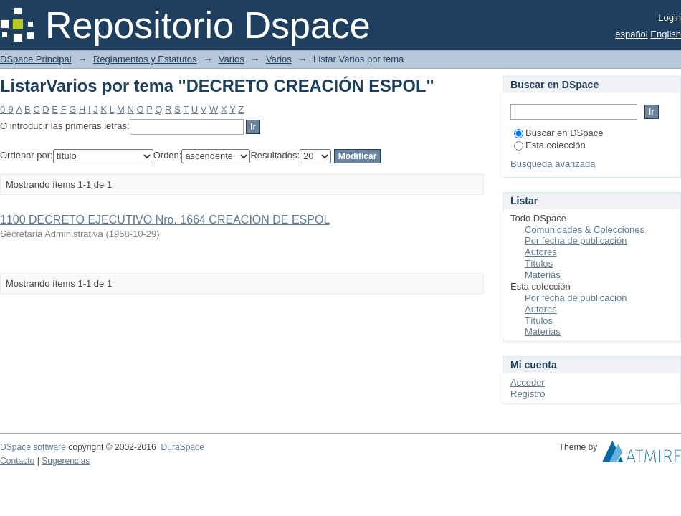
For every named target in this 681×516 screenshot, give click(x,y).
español (631, 34)
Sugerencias (66, 461)
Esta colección (550, 145)
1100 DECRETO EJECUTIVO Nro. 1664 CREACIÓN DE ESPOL (165, 220)
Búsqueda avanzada (553, 163)
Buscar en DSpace (558, 133)
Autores (541, 252)
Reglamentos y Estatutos (145, 59)
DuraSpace (182, 447)
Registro (527, 393)
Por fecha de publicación (576, 240)
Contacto (17, 461)
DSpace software (33, 447)
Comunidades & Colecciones (584, 229)
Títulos (539, 263)
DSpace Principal (36, 59)
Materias (543, 274)
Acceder (527, 382)
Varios (231, 59)
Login (669, 17)
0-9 (7, 109)
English (665, 34)
